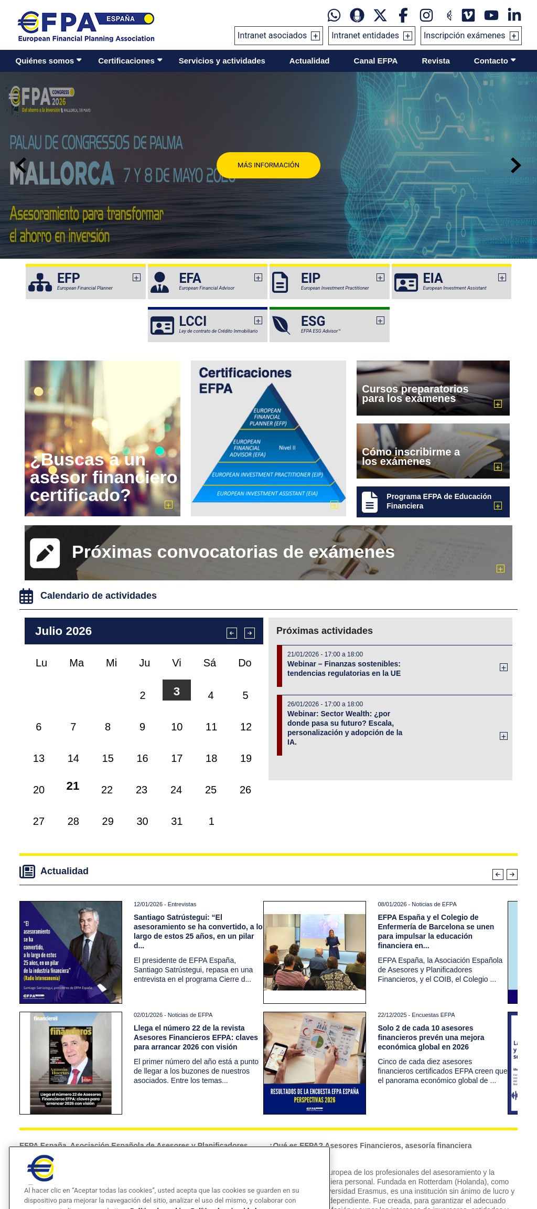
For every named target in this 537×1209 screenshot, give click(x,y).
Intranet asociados (272, 35)
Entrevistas (182, 904)
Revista (435, 60)
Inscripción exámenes (465, 35)
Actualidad (309, 60)
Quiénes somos (45, 60)
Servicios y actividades (222, 60)
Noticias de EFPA (434, 904)
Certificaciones (126, 60)
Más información (268, 165)
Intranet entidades (365, 35)
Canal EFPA (376, 60)
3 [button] (177, 691)
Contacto (491, 60)
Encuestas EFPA (433, 1015)
